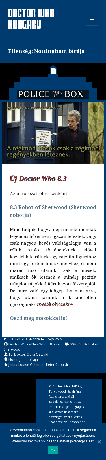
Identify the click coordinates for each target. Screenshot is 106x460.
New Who (39, 344)
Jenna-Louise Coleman (26, 364)
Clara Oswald (37, 354)
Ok (53, 450)
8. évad (56, 344)
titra (36, 339)
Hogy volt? (54, 339)
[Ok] (99, 441)
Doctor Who (18, 344)
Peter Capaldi (57, 364)
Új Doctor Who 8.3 (38, 179)
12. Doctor (16, 354)
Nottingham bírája (23, 359)
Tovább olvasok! (53, 304)
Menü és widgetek (92, 25)
